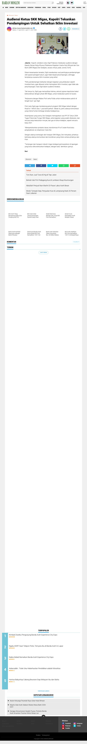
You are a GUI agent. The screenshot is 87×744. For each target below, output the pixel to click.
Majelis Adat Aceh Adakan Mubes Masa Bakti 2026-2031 (28, 709)
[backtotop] (43, 720)
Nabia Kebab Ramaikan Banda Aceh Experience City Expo (41, 659)
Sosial (55, 7)
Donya (80, 7)
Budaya (4, 724)
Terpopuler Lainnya (43, 694)
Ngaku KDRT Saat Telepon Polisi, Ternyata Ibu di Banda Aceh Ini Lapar (44, 648)
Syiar (61, 7)
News (8, 7)
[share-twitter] (64, 28)
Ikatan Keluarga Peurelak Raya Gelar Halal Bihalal (27, 704)
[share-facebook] (60, 28)
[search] (38, 3)
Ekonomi (15, 7)
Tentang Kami (46, 738)
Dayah (18, 724)
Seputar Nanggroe (26, 7)
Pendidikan (47, 7)
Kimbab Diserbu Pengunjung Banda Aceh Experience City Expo (43, 635)
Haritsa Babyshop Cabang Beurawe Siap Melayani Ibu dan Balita (44, 683)
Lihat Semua (43, 252)
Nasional (20, 727)
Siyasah (67, 7)
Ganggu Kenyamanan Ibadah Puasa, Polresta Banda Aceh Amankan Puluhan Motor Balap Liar (28, 715)
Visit (74, 7)
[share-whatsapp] (68, 28)
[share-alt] (30, 165)
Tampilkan (76, 241)
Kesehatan (37, 7)
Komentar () (75, 29)
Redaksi (38, 738)
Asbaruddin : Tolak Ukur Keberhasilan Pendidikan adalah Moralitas (45, 671)
